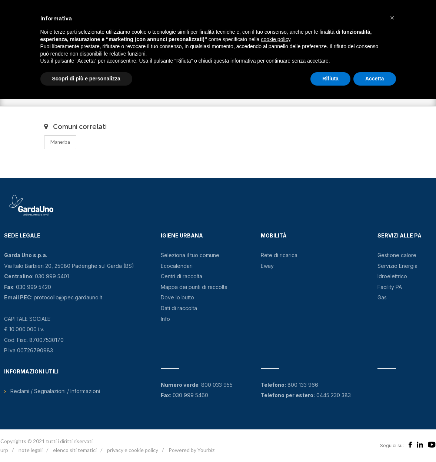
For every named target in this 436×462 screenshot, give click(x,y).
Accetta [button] (374, 79)
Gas (382, 297)
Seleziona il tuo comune (190, 255)
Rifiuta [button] (330, 79)
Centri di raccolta (181, 276)
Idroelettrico (392, 276)
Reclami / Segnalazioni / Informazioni (55, 391)
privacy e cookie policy (132, 450)
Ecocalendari (177, 266)
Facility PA (389, 287)
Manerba (60, 142)
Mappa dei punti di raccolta (194, 287)
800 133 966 (302, 385)
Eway (267, 266)
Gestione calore (396, 255)
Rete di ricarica (279, 255)
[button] (392, 18)
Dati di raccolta (179, 308)
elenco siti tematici (75, 450)
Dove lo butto (177, 297)
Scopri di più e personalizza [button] (86, 79)
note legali (31, 450)
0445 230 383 (333, 395)
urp (4, 450)
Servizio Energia (397, 266)
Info (165, 319)
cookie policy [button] (275, 39)
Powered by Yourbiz (191, 450)
